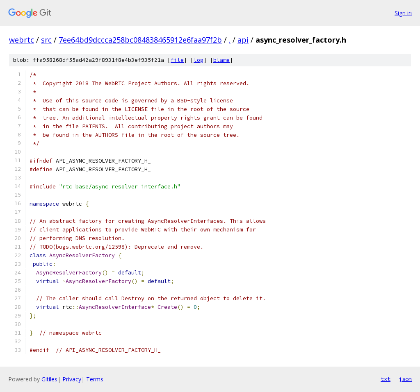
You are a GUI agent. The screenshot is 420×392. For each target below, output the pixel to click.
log (198, 60)
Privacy (71, 379)
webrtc (21, 40)
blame (221, 60)
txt (385, 379)
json (405, 379)
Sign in (403, 13)
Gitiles (49, 379)
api (243, 40)
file (177, 60)
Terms (94, 379)
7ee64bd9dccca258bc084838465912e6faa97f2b (140, 40)
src (46, 40)
